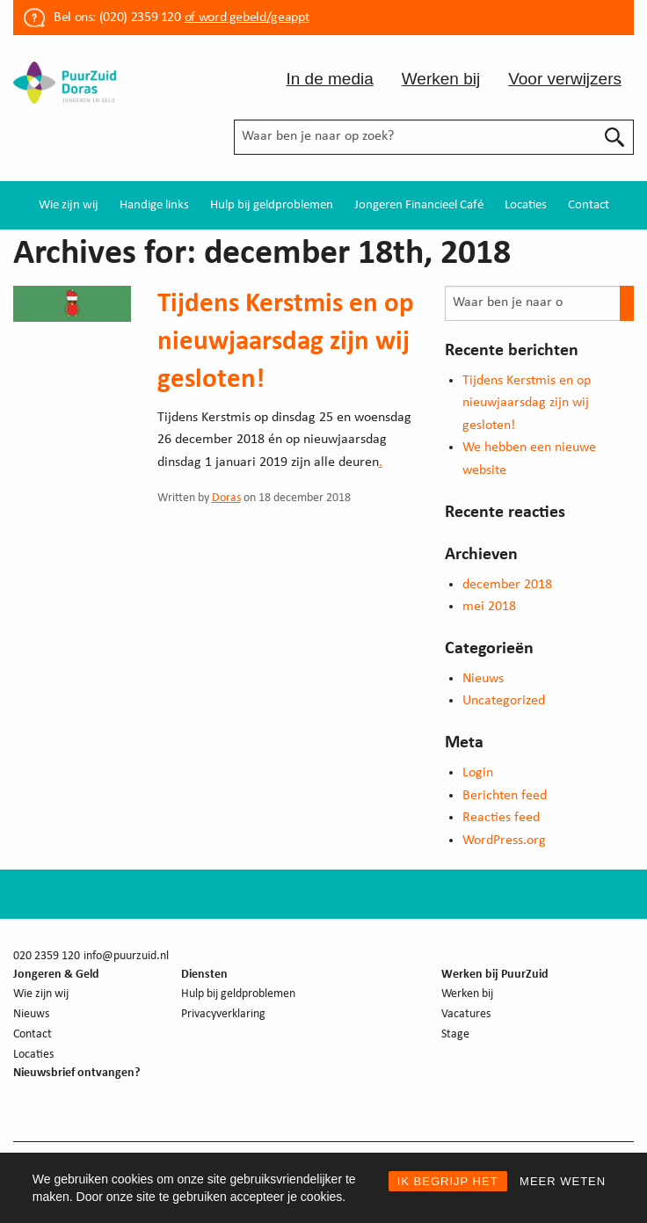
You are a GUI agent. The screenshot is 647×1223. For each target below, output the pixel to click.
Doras (226, 498)
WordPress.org (504, 841)
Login (477, 773)
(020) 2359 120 (140, 18)
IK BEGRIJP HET (447, 1181)
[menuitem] (68, 205)
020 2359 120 (46, 956)
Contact (588, 205)
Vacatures (466, 1014)
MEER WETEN (563, 1181)
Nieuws (483, 679)
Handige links (154, 205)
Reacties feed (501, 818)
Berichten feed (504, 796)
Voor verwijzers (565, 78)
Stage (455, 1034)
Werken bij (441, 78)
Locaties (526, 205)
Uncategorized (503, 701)
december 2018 (507, 585)
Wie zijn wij (68, 205)
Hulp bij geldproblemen (271, 205)
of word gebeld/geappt (247, 18)
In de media (329, 78)
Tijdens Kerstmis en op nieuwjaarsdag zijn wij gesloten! (285, 343)
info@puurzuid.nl (126, 956)
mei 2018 (489, 607)
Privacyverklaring (223, 1014)
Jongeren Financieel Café (418, 205)
